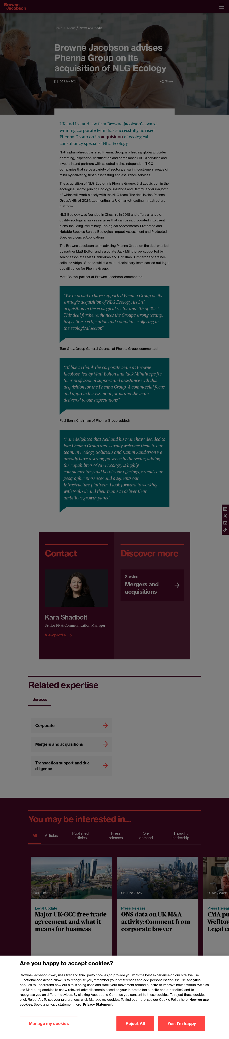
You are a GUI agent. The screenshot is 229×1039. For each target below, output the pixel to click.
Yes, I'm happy (181, 1024)
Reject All (135, 1024)
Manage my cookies (49, 1024)
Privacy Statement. (98, 1005)
